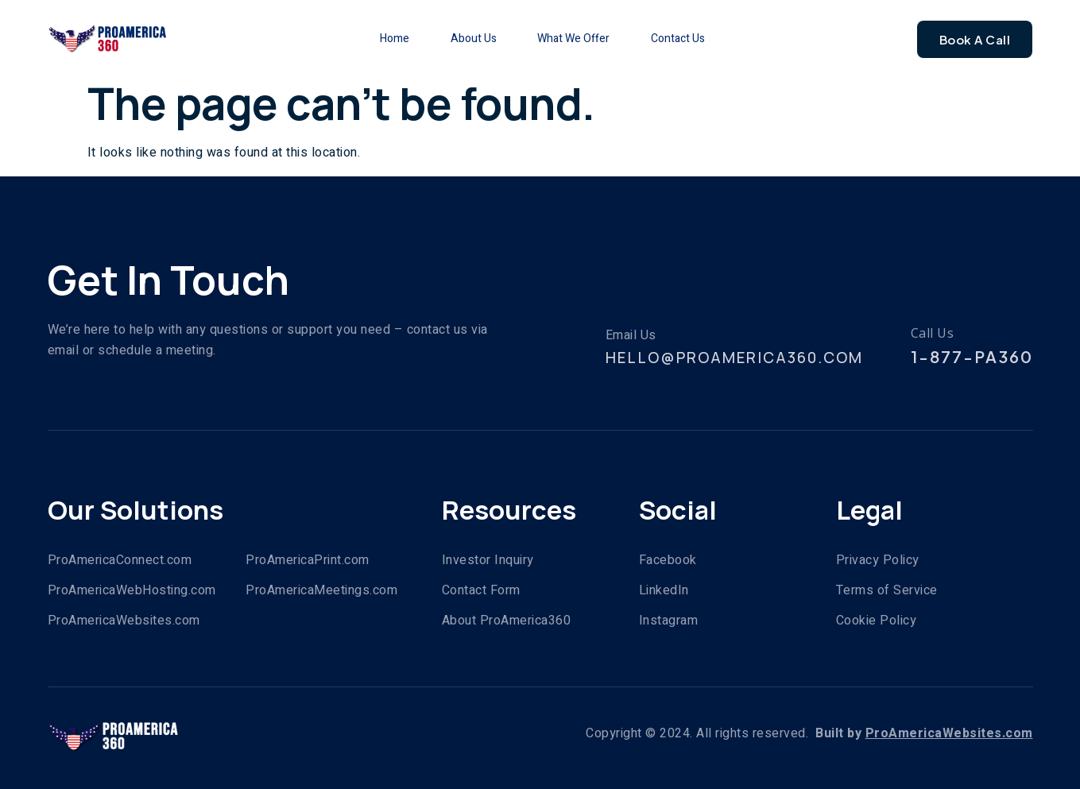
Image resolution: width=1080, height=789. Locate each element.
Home (377, 38)
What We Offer (576, 38)
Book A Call (975, 39)
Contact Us (690, 38)
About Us (466, 38)
